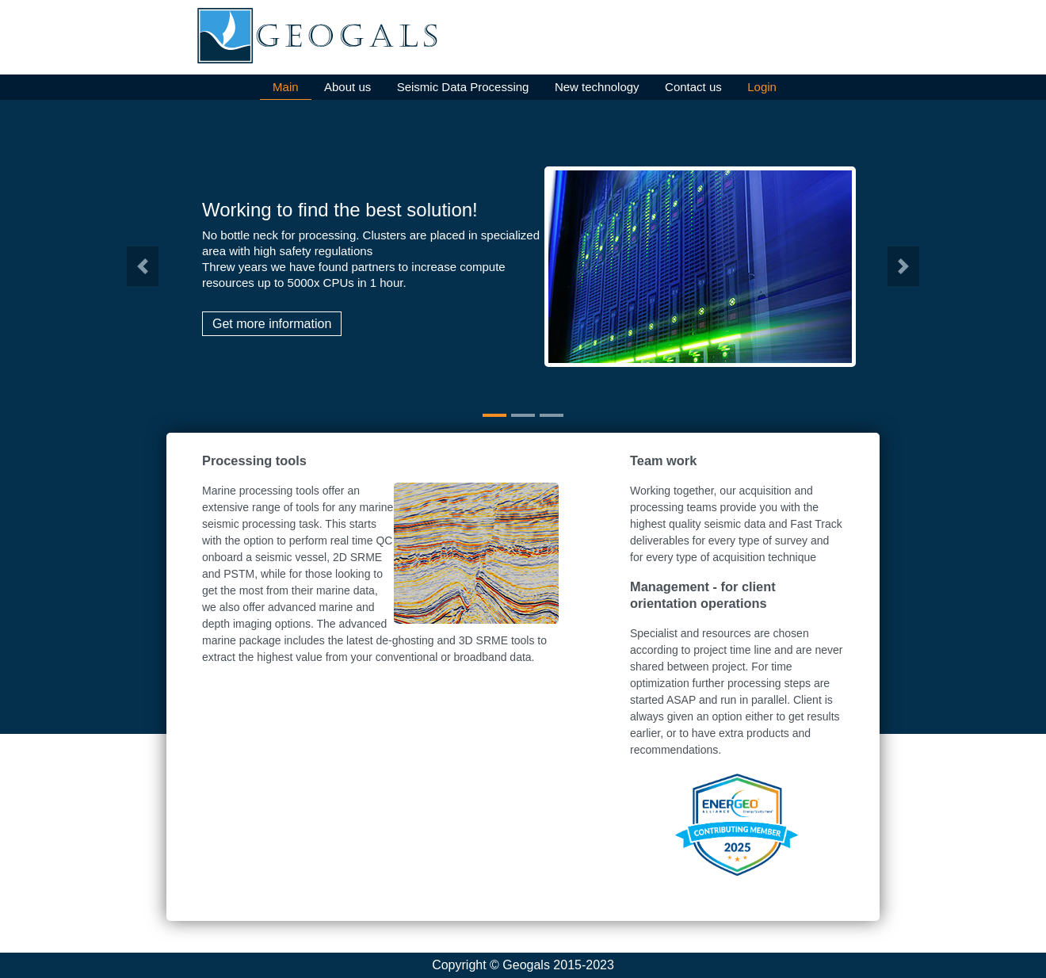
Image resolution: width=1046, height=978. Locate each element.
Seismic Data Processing (463, 87)
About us (347, 87)
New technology (597, 87)
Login (762, 87)
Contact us (693, 87)
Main (286, 87)
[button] (142, 266)
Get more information (271, 323)
